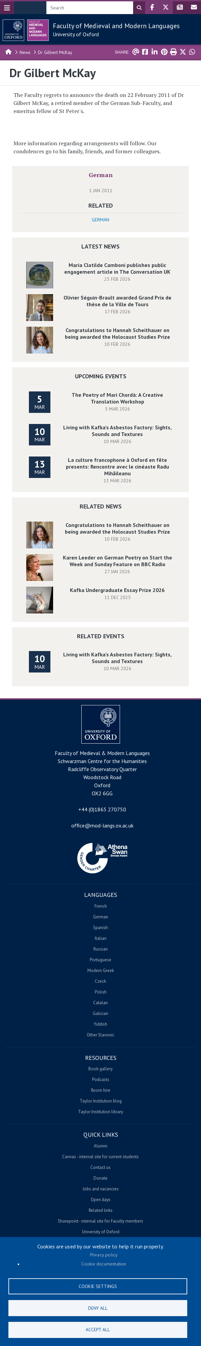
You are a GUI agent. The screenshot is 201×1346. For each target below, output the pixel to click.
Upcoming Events (100, 376)
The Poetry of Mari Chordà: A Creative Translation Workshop (117, 398)
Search (139, 7)
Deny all (98, 1308)
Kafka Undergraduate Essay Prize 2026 (117, 590)
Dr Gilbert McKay (55, 52)
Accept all (98, 1330)
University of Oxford (76, 34)
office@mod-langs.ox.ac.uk (102, 825)
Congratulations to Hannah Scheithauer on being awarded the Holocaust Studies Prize (117, 333)
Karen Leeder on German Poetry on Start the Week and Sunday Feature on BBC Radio (117, 561)
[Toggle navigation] (7, 7)
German (101, 175)
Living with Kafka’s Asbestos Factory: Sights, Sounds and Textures (117, 430)
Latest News (100, 246)
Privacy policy (104, 1255)
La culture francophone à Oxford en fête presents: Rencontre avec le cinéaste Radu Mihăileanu (117, 466)
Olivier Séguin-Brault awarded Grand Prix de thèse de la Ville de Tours (117, 301)
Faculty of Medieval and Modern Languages (116, 25)
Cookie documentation (103, 1264)
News (25, 52)
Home (8, 51)
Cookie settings (98, 1286)
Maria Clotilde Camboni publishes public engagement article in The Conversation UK (117, 268)
